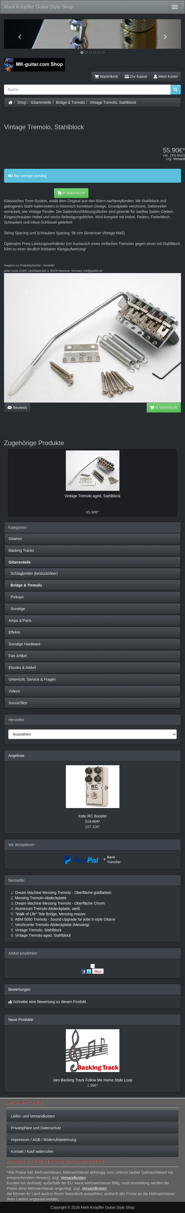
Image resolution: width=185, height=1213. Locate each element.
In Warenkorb (71, 193)
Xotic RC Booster (92, 816)
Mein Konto (166, 76)
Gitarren (15, 539)
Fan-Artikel (18, 656)
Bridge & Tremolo (70, 102)
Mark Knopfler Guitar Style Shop (38, 7)
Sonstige (17, 609)
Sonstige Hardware (24, 644)
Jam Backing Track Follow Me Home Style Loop (92, 1080)
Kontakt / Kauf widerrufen (32, 1151)
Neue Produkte (20, 1019)
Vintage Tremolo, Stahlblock (113, 102)
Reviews (17, 407)
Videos (14, 691)
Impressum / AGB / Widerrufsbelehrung (43, 1140)
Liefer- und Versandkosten (33, 1116)
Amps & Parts (20, 620)
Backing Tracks (21, 550)
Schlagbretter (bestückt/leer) (33, 573)
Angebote (16, 755)
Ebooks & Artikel (22, 667)
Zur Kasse (136, 76)
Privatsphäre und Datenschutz (36, 1128)
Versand (179, 159)
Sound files (18, 703)
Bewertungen (19, 989)
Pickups (16, 597)
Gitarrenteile (41, 102)
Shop (21, 102)
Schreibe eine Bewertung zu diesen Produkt (49, 1002)
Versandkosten (73, 1178)
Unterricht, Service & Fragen (32, 679)
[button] (17, 34)
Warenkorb (106, 76)
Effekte (14, 632)
